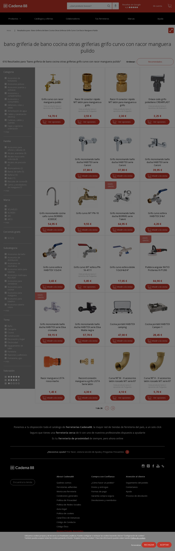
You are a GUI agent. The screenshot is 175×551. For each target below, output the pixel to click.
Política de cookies (138, 538)
